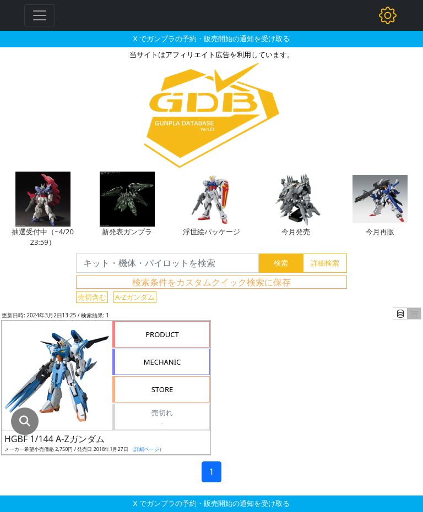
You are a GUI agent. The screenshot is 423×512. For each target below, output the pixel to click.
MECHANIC (162, 362)
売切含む (92, 297)
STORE (162, 389)
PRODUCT (162, 334)
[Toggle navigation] (39, 15)
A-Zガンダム (135, 297)
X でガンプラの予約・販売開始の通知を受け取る (211, 38)
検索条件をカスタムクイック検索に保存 (211, 282)
